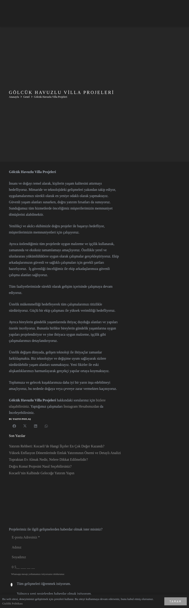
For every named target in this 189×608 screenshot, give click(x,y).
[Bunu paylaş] (14, 426)
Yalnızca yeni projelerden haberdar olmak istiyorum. (54, 594)
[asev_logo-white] (23, 17)
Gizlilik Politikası (12, 603)
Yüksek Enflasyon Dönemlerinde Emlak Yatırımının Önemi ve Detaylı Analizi (65, 453)
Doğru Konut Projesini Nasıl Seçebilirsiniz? (40, 466)
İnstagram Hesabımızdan (81, 406)
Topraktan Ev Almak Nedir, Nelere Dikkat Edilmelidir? (48, 459)
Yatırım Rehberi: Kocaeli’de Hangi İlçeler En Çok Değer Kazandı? (56, 446)
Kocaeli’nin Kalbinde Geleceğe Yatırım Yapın (41, 473)
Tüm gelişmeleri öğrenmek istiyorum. (44, 584)
